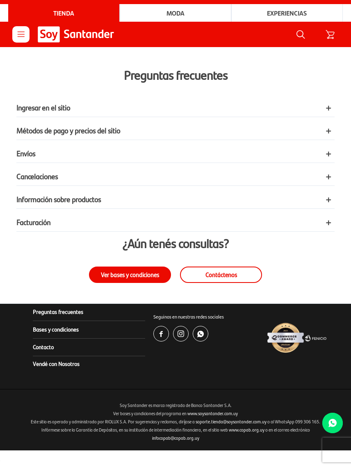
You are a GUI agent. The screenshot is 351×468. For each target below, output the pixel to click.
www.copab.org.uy (246, 430)
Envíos (25, 153)
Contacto (43, 347)
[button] (300, 34)
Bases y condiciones (56, 329)
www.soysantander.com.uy (212, 413)
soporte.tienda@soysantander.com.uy (231, 421)
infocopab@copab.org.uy (175, 438)
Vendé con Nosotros (56, 363)
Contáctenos (221, 274)
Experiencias (287, 13)
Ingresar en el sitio (43, 107)
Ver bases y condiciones (130, 274)
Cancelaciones (37, 176)
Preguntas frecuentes (58, 311)
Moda (175, 13)
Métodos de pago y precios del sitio (68, 130)
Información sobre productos (58, 199)
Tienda (63, 13)
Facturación (33, 222)
